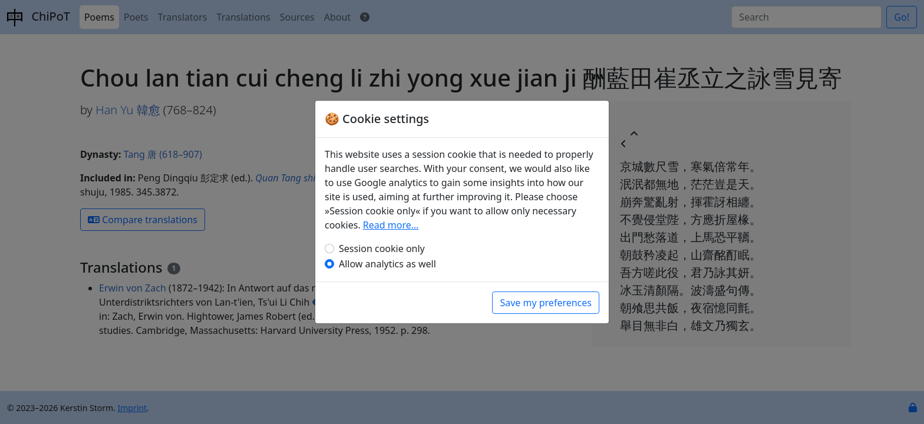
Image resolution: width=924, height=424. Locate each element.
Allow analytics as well (387, 263)
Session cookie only (382, 248)
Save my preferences (546, 302)
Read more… (391, 224)
